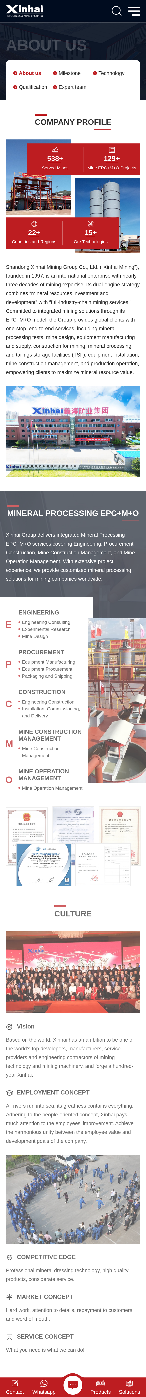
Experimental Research (46, 629)
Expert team (72, 87)
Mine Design (35, 636)
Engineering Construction (48, 701)
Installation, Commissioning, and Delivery (51, 712)
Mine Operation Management (52, 788)
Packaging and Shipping (47, 676)
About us (30, 73)
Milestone (70, 73)
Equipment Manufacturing (48, 662)
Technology (111, 73)
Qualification (33, 87)
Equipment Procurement (47, 669)
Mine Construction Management (41, 752)
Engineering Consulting (46, 622)
